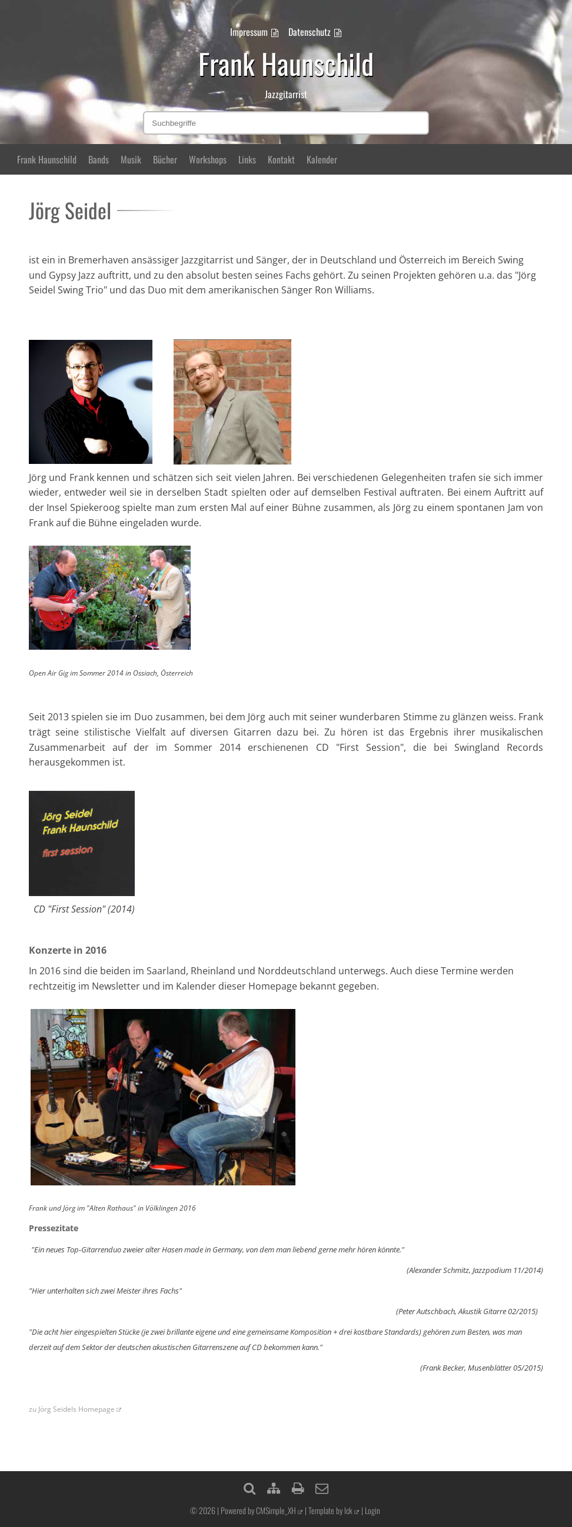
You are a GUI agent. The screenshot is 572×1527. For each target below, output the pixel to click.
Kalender (322, 159)
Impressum (249, 32)
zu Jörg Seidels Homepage (72, 1409)
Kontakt (281, 159)
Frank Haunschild (47, 159)
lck (348, 1510)
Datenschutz (309, 32)
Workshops (208, 159)
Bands (98, 159)
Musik (131, 159)
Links (247, 159)
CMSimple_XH (276, 1510)
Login (372, 1510)
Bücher (165, 159)
